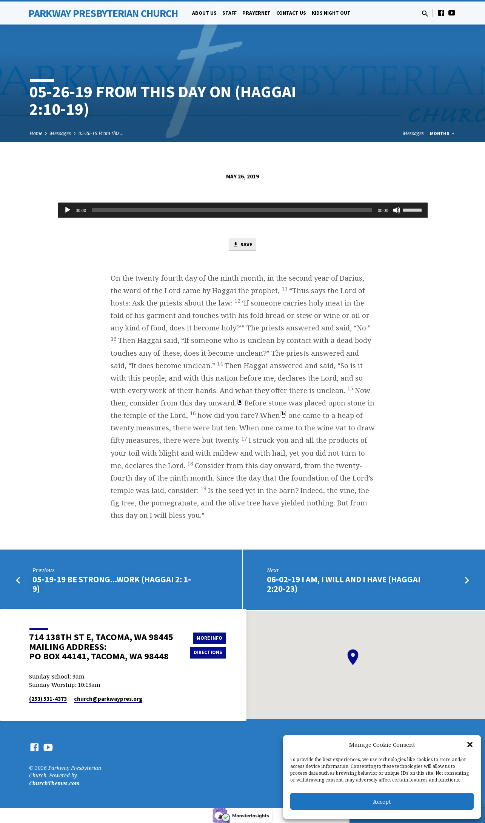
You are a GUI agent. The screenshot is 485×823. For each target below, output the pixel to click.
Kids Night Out (331, 13)
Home (35, 133)
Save (242, 245)
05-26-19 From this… (101, 133)
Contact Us (291, 13)
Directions (207, 652)
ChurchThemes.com (54, 783)
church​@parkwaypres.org (108, 698)
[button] (470, 744)
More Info (207, 637)
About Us (204, 13)
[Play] (67, 210)
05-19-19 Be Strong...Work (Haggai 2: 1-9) (111, 584)
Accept (382, 801)
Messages (60, 133)
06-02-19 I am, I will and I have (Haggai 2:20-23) (343, 584)
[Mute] (396, 210)
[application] (243, 210)
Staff (229, 13)
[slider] (232, 210)
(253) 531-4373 (48, 698)
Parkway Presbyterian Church (103, 13)
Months (443, 133)
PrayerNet (256, 13)
